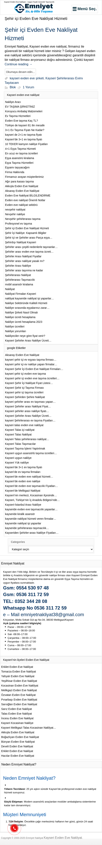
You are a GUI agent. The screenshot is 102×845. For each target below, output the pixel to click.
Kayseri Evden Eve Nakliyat (63, 837)
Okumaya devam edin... (20, 71)
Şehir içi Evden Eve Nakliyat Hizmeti (36, 18)
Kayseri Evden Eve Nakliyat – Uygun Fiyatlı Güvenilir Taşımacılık (29, 2)
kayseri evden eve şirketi (27, 78)
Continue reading (18, 64)
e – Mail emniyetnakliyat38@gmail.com (43, 614)
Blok (13, 87)
